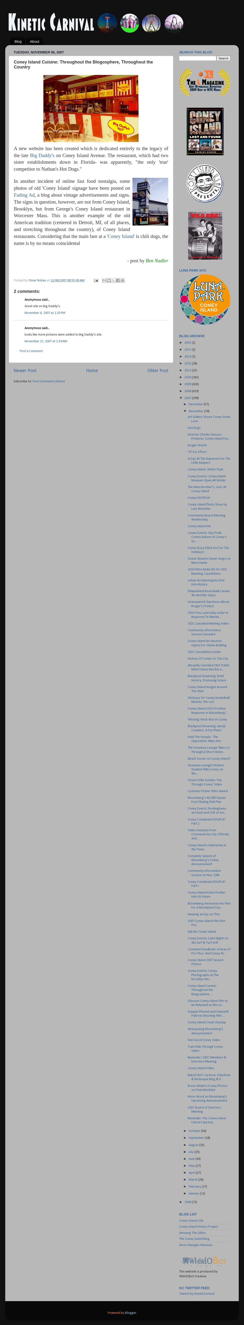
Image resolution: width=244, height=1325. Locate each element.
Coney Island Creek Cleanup (207, 1022)
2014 (188, 356)
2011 (188, 370)
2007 (188, 398)
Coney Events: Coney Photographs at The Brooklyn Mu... (203, 975)
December (196, 404)
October (195, 1131)
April (192, 1173)
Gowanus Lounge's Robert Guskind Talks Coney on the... (206, 770)
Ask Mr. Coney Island (202, 932)
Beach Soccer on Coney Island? (209, 759)
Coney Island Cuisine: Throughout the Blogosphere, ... (202, 990)
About (34, 41)
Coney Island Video (201, 1068)
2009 (188, 384)
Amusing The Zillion (192, 1233)
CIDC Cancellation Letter (204, 652)
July (191, 1152)
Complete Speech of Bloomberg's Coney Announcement (203, 860)
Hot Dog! (194, 428)
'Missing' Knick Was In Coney (207, 719)
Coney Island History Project (198, 1227)
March (193, 1180)
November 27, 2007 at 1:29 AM (46, 341)
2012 (188, 363)
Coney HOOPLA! (199, 498)
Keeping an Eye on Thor (204, 914)
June (192, 1159)
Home (92, 370)
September (197, 1138)
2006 (188, 1202)
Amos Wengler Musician (196, 1245)
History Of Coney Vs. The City (208, 659)
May (192, 1166)
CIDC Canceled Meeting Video (208, 624)
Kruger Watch (197, 445)
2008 (188, 391)
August (194, 1145)
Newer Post (25, 370)
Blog (18, 41)
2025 (188, 343)
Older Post (157, 370)
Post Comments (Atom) (49, 381)
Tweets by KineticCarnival (196, 1294)
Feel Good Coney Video (204, 1040)
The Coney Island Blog (194, 1239)
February (195, 1186)
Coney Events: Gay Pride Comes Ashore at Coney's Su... (207, 537)
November (196, 411)
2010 (188, 377)
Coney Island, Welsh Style (205, 469)
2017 (188, 350)
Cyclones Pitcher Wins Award (208, 791)
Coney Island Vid (199, 526)
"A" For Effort (197, 452)
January (194, 1193)
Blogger (130, 1313)
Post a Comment (31, 351)
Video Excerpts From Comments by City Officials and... (208, 835)
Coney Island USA (191, 1221)
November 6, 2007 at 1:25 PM (45, 313)
